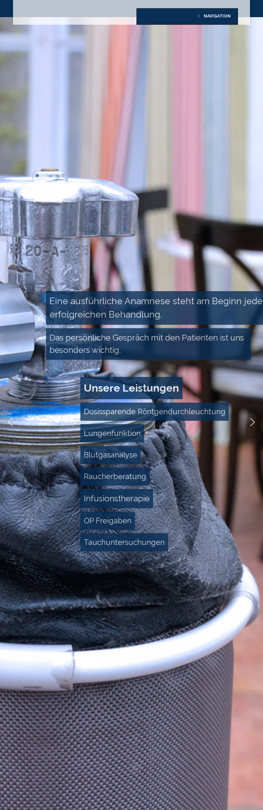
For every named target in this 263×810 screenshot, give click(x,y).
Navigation (213, 16)
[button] (124, 542)
